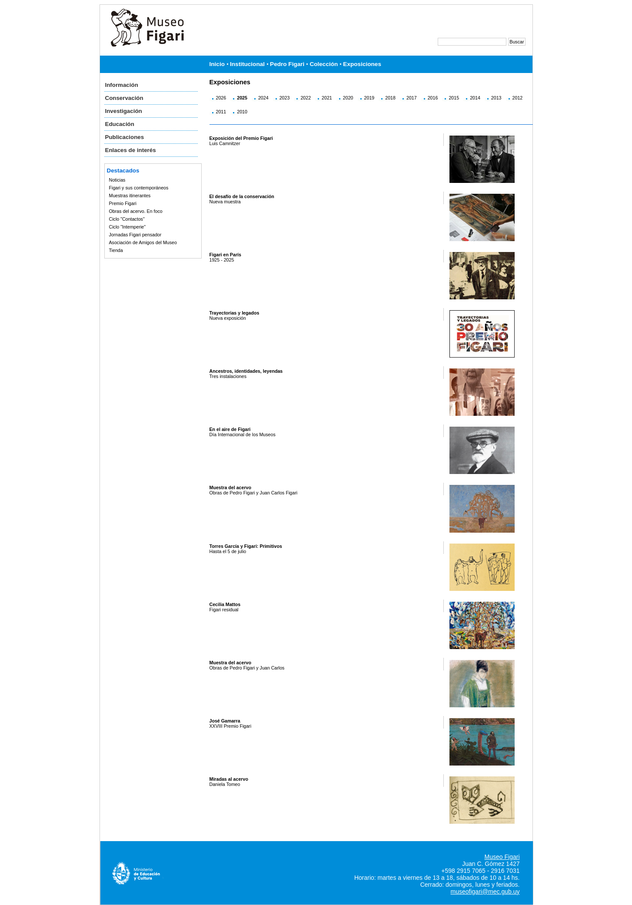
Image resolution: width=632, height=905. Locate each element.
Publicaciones (124, 137)
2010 (242, 111)
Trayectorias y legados (234, 312)
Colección (323, 64)
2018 (390, 97)
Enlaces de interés (130, 150)
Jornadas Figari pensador (135, 234)
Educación (119, 124)
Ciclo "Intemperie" (127, 226)
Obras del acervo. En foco (136, 211)
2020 (348, 97)
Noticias (117, 179)
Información (121, 85)
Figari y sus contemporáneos (139, 187)
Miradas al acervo (229, 779)
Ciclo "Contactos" (127, 219)
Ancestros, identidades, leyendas (246, 371)
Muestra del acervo (231, 487)
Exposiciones (362, 64)
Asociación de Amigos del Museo (143, 242)
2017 (411, 97)
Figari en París (225, 254)
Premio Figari (122, 203)
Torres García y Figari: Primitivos (246, 546)
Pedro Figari (287, 64)
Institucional (247, 64)
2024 (263, 97)
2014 (475, 97)
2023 (284, 97)
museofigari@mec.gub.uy (485, 891)
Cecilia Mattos (225, 604)
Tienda (116, 250)
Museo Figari (502, 856)
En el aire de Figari (230, 429)
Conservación (124, 98)
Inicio (217, 64)
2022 (305, 97)
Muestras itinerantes (130, 195)
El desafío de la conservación (242, 196)
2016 (433, 97)
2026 (221, 97)
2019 (369, 97)
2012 (517, 97)
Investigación (123, 111)
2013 (496, 97)
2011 (221, 111)
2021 (327, 97)
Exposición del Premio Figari (241, 138)
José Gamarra (225, 720)
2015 (454, 97)
